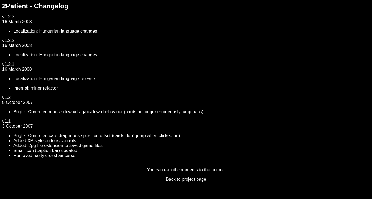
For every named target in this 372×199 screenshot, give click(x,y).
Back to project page (186, 179)
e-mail (170, 169)
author (218, 169)
